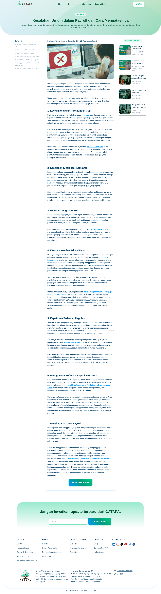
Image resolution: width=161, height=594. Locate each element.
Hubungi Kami (101, 4)
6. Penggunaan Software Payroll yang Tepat (27, 64)
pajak (49, 183)
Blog (96, 544)
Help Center (86, 4)
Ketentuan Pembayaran (27, 560)
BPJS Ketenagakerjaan (74, 342)
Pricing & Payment (78, 548)
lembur (86, 115)
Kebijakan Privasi (24, 556)
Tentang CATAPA (101, 548)
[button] (61, 4)
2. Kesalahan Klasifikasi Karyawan (28, 50)
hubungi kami (80, 482)
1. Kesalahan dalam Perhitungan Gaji (27, 45)
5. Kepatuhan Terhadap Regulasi (27, 60)
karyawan (95, 147)
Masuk (139, 4)
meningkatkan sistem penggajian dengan (86, 458)
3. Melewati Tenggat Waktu (25, 53)
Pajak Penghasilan (50, 548)
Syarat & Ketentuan (25, 552)
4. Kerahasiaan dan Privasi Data (27, 56)
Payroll (45, 544)
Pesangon (46, 556)
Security (73, 552)
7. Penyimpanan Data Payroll (26, 68)
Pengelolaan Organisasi (52, 552)
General (73, 544)
